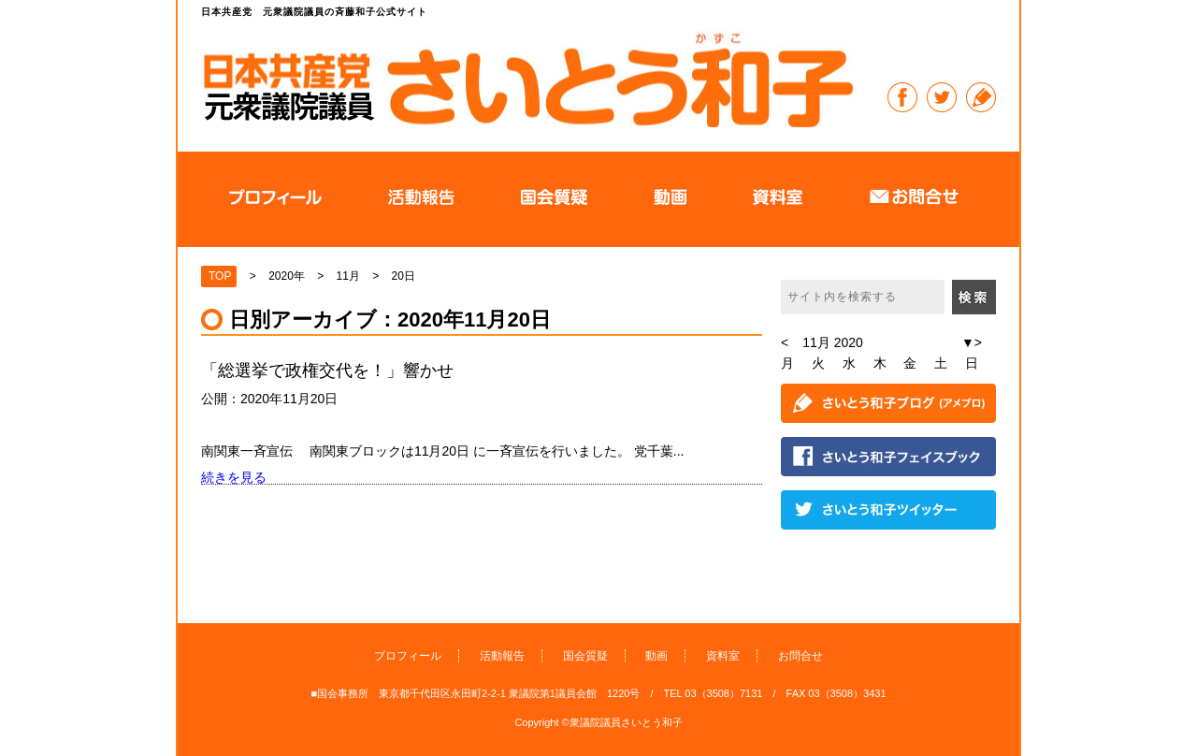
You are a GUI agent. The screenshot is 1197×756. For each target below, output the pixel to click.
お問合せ (800, 655)
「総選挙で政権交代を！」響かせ (335, 370)
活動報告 (502, 655)
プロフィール (407, 655)
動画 (656, 655)
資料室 (723, 655)
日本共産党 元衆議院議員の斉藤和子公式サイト (527, 79)
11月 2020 (832, 342)
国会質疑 (585, 655)
